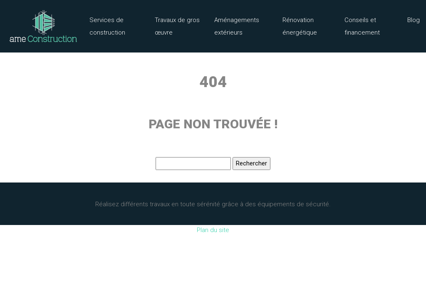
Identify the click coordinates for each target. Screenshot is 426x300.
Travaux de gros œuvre (177, 26)
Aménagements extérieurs (236, 26)
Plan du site (213, 230)
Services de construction (107, 26)
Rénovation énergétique (299, 26)
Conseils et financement (362, 26)
